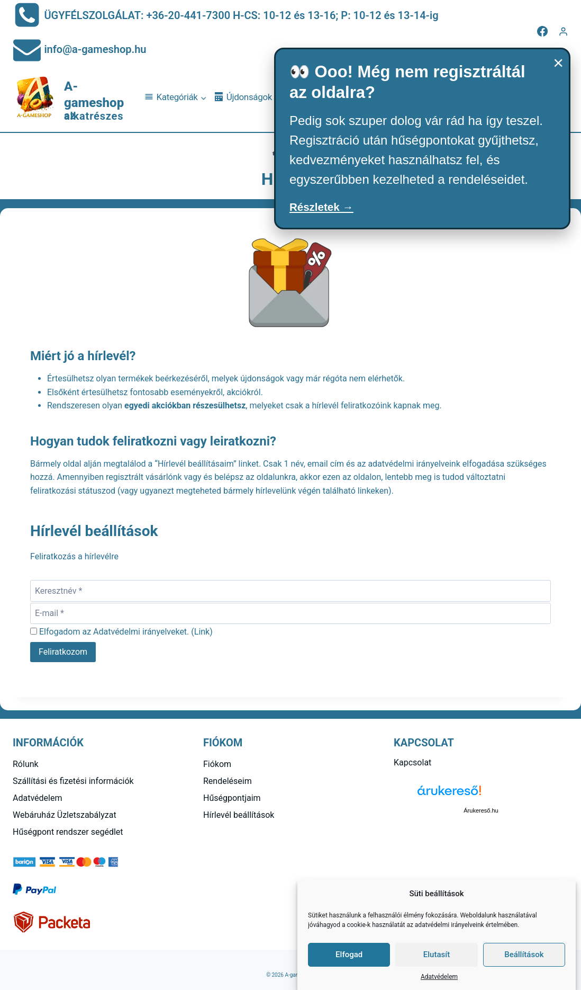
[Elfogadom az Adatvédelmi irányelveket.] (33, 631)
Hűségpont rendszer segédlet (68, 832)
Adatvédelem (439, 976)
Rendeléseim (227, 781)
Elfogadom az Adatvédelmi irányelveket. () (121, 632)
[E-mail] (290, 613)
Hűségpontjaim (232, 798)
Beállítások (523, 954)
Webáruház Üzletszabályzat (64, 815)
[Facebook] (542, 31)
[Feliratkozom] (63, 652)
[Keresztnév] (290, 590)
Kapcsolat (412, 762)
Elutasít (436, 954)
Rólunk (26, 764)
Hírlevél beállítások (238, 815)
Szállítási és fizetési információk (73, 781)
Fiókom (217, 764)
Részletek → (326, 208)
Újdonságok (243, 97)
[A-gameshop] (74, 97)
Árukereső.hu (481, 810)
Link (202, 632)
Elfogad (348, 954)
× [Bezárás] (558, 62)
